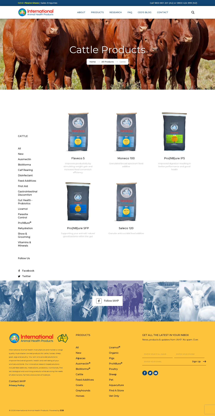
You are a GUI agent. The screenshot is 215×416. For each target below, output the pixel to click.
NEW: (28, 3)
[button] (81, 12)
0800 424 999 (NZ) (187, 3)
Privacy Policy (16, 385)
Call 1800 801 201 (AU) (161, 3)
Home (92, 61)
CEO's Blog (144, 12)
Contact (162, 12)
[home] (36, 12)
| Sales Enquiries (48, 3)
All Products (108, 61)
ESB (62, 410)
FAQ (130, 12)
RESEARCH (115, 12)
